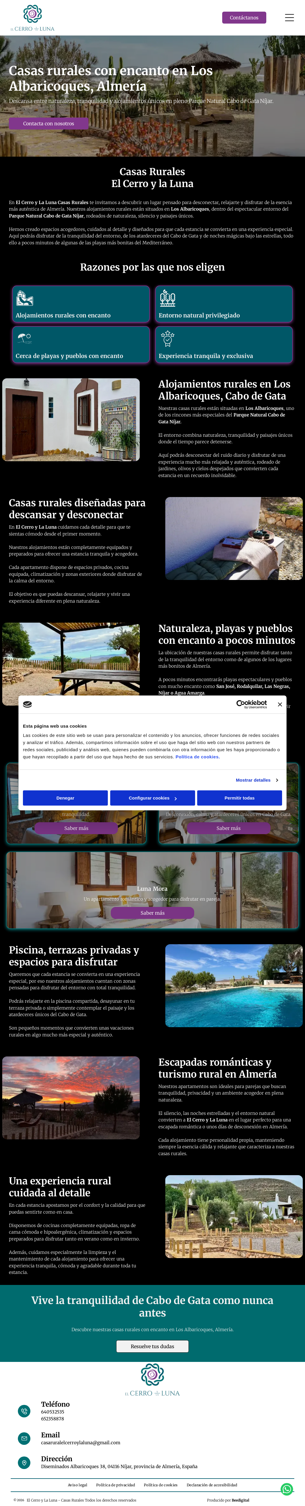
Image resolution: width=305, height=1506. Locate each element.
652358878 (52, 1419)
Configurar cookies (153, 798)
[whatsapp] (287, 1490)
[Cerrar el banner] (280, 704)
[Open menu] (289, 17)
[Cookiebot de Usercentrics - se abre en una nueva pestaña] (241, 704)
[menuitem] (77, 1485)
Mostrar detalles (253, 780)
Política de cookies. (197, 757)
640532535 (52, 1412)
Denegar (65, 798)
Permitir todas (240, 798)
